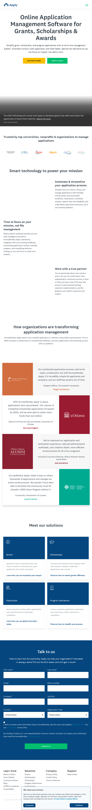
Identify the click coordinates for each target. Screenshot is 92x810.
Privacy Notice (59, 799)
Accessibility (8, 789)
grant (17, 45)
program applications (46, 45)
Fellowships (30, 780)
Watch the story (44, 119)
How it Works (8, 777)
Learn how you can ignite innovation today (22, 622)
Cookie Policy (51, 777)
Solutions (30, 770)
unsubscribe (12, 727)
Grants (27, 774)
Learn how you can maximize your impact (24, 575)
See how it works (34, 61)
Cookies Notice (72, 799)
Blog (5, 783)
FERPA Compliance (11, 786)
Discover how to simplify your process (66, 624)
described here (78, 724)
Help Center (72, 774)
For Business (30, 786)
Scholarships (30, 777)
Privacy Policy (51, 774)
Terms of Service (53, 780)
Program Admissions (33, 783)
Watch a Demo (9, 774)
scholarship (26, 45)
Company (51, 770)
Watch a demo (57, 61)
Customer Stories (10, 780)
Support (71, 770)
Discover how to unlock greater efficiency (67, 575)
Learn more (9, 770)
